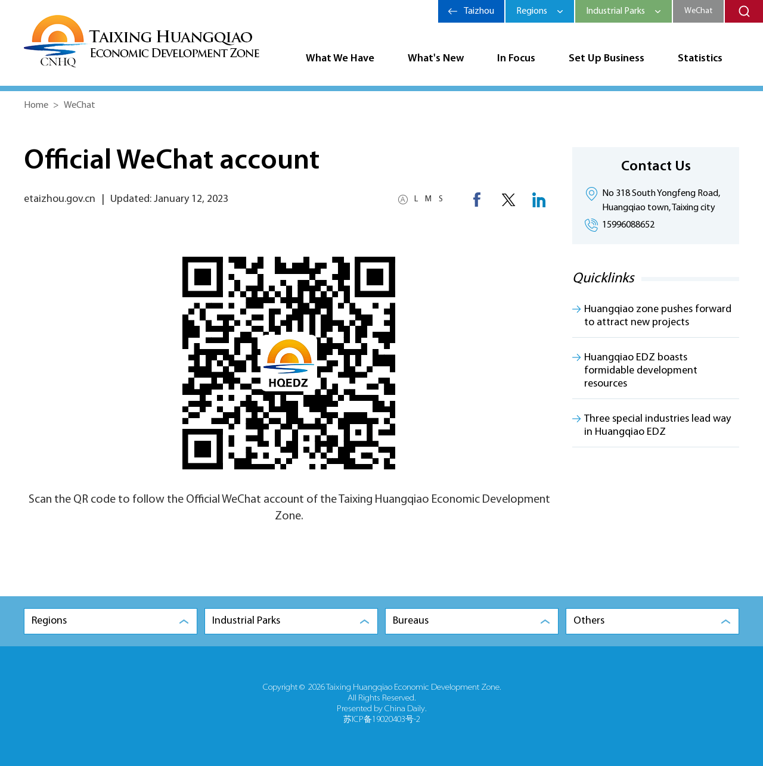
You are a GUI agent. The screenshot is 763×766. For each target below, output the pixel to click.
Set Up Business (606, 58)
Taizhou (479, 11)
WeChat (698, 11)
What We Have (340, 58)
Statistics (700, 58)
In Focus (516, 58)
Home (36, 105)
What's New (436, 58)
